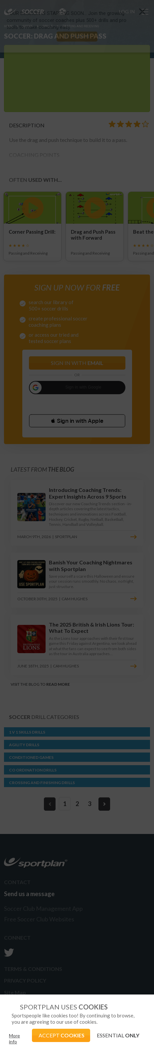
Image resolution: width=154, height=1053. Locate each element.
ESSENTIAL (118, 1035)
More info (14, 1038)
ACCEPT (61, 1035)
